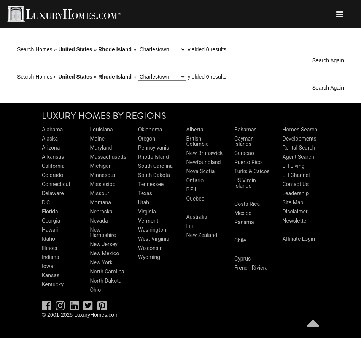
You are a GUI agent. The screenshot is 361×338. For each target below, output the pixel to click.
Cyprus (242, 259)
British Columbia (197, 141)
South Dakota (154, 175)
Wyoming (149, 257)
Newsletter (295, 221)
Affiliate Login (299, 239)
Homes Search (300, 129)
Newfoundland (203, 162)
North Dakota (105, 281)
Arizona (51, 148)
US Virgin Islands (245, 183)
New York (101, 262)
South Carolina (155, 166)
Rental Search (299, 148)
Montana (100, 202)
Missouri (100, 193)
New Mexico (104, 253)
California (53, 166)
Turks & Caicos (252, 171)
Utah (143, 202)
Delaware (53, 193)
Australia (196, 217)
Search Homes (34, 49)
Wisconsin (150, 248)
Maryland (101, 148)
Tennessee (151, 184)
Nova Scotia (200, 171)
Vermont (148, 221)
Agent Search (298, 157)
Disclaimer (295, 211)
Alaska (50, 139)
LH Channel (296, 175)
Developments (299, 139)
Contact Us (296, 184)
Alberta (195, 129)
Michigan (100, 166)
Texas (145, 193)
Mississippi (103, 184)
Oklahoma (150, 129)
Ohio (95, 290)
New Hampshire (103, 232)
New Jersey (103, 244)
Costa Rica (247, 204)
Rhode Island (115, 49)
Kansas (50, 275)
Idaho (48, 239)
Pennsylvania (153, 148)
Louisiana (101, 129)
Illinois (49, 248)
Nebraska (101, 211)
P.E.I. (191, 189)
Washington (152, 230)
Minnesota (102, 175)
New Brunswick (204, 153)
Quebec (195, 199)
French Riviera (251, 268)
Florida (50, 211)
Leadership (296, 193)
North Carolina (107, 272)
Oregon (146, 139)
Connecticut (56, 184)
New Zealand (201, 235)
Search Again (328, 60)
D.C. (46, 202)
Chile (240, 240)
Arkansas (53, 157)
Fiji (189, 226)
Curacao (244, 153)
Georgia (51, 221)
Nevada (99, 221)
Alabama (52, 129)
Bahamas (245, 129)
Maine (97, 139)
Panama (244, 222)
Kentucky (53, 284)
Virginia (147, 211)
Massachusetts (108, 157)
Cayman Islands (244, 141)
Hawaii (50, 230)
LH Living (294, 166)
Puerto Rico (248, 162)
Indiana (50, 257)
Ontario (195, 180)
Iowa (47, 266)
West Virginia (153, 239)
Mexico (242, 213)
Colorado (52, 175)
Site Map (293, 202)
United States (75, 49)
